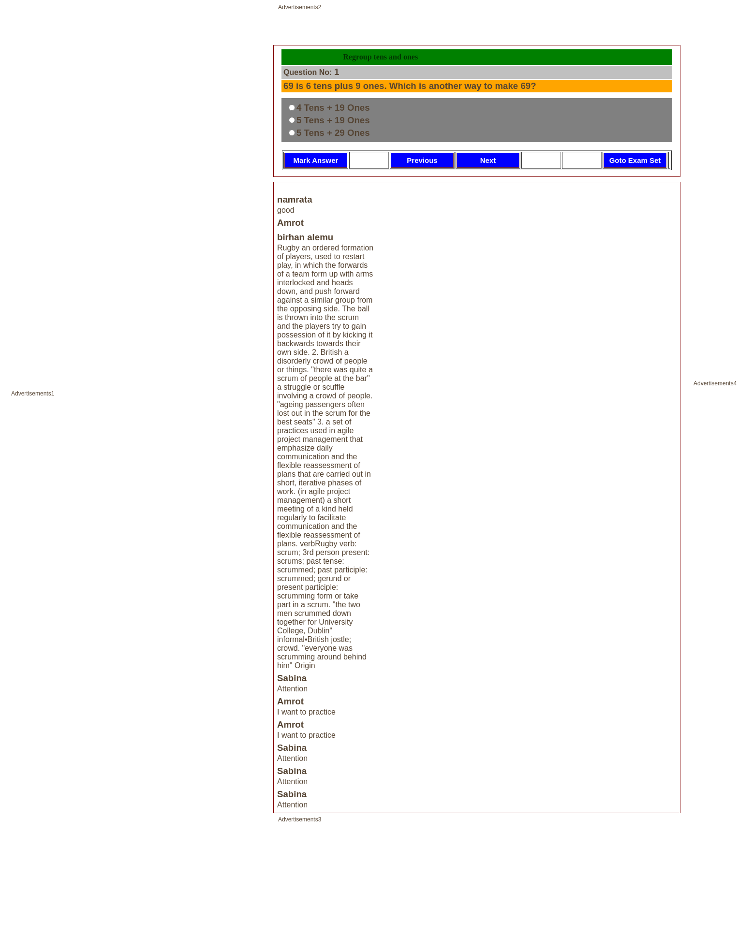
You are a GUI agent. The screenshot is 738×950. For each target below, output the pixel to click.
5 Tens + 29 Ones (333, 133)
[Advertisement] (135, 480)
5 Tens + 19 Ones (333, 120)
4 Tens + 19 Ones (333, 107)
